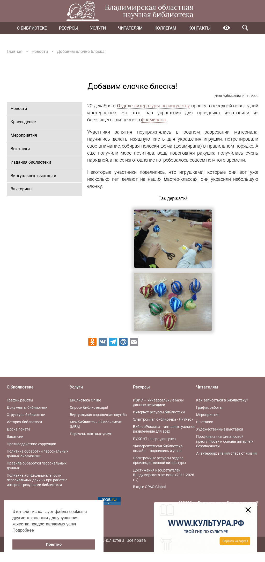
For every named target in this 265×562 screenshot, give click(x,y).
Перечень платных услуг (91, 434)
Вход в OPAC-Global (149, 487)
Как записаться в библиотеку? (222, 400)
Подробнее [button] (23, 530)
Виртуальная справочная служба (98, 415)
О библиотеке (32, 28)
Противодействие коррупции (31, 444)
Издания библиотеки (31, 162)
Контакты (199, 28)
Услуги (98, 28)
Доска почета (18, 429)
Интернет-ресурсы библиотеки (159, 412)
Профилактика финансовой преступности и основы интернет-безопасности (224, 441)
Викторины (21, 188)
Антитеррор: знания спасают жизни (226, 453)
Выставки (20, 148)
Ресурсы (68, 28)
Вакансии (15, 436)
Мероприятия (24, 135)
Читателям (130, 28)
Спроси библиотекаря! (89, 407)
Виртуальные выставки (33, 175)
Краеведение (23, 121)
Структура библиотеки (26, 415)
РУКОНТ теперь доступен (154, 439)
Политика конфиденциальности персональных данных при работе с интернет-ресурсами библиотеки (37, 480)
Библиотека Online (85, 400)
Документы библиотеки (27, 407)
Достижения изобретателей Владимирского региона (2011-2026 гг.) (163, 475)
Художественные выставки (219, 429)
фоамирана (153, 119)
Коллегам (165, 28)
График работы (20, 400)
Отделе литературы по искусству (153, 105)
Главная (15, 51)
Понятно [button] (54, 544)
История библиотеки (24, 422)
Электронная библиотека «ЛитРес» (163, 419)
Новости (40, 51)
